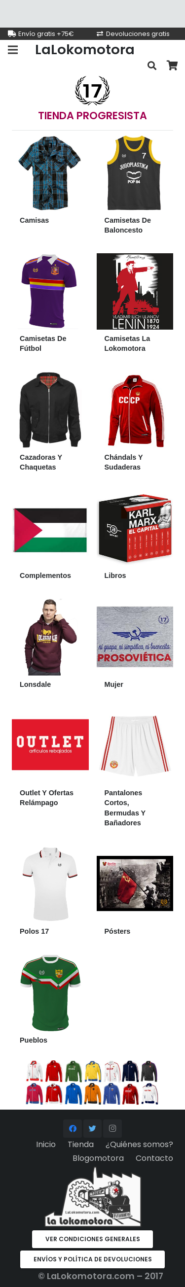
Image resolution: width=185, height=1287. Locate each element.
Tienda (81, 1144)
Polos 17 (34, 931)
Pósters (118, 931)
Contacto (154, 1158)
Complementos (45, 575)
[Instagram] (112, 1128)
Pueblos (33, 1040)
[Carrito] (173, 66)
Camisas (34, 220)
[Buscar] (152, 66)
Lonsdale (35, 684)
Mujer (114, 684)
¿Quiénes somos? (139, 1144)
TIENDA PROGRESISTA (92, 115)
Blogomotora (98, 1158)
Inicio (46, 1144)
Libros (115, 575)
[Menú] (12, 49)
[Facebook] (72, 1128)
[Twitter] (92, 1128)
